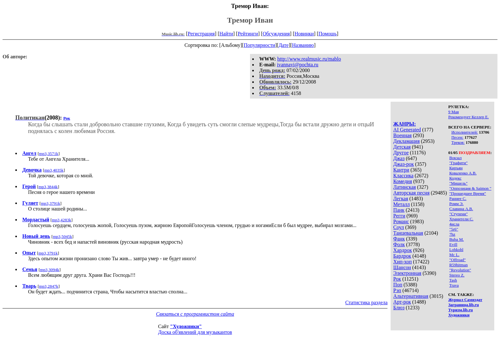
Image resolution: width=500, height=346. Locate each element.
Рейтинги (248, 33)
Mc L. (454, 254)
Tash (453, 280)
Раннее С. (458, 198)
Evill (453, 244)
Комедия (402, 181)
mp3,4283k (61, 219)
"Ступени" (458, 213)
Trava (454, 285)
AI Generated (407, 129)
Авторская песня (411, 192)
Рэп (397, 290)
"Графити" (458, 162)
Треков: (458, 142)
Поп (397, 284)
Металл (401, 204)
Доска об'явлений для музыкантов (195, 332)
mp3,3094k (49, 269)
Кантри (401, 170)
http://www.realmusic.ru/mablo (309, 59)
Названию (303, 45)
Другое (400, 152)
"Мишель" (458, 183)
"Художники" (186, 326)
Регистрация (201, 33)
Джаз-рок (403, 164)
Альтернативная (410, 296)
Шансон (402, 267)
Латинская (404, 187)
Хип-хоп (402, 261)
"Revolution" (460, 270)
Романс (401, 221)
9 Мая (453, 111)
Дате (283, 45)
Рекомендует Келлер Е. (468, 116)
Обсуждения (276, 33)
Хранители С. (461, 219)
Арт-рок (402, 302)
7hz (452, 234)
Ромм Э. (456, 203)
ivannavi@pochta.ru (298, 64)
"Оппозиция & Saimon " (470, 188)
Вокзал (455, 157)
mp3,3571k (48, 153)
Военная (402, 135)
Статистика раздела (366, 302)
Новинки (304, 33)
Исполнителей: (464, 132)
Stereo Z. (457, 275)
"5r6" (453, 229)
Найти (226, 33)
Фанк (399, 238)
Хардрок (402, 250)
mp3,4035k (53, 170)
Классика (403, 175)
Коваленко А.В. (463, 173)
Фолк (399, 244)
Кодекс (455, 178)
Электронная (407, 273)
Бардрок (402, 256)
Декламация (406, 141)
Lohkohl (456, 249)
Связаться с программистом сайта (195, 314)
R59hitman (458, 264)
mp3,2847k (48, 286)
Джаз (398, 158)
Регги (399, 215)
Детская (402, 147)
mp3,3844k (48, 186)
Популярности (259, 45)
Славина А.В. (461, 208)
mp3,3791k (50, 203)
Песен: (457, 137)
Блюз (398, 307)
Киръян (456, 168)
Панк (398, 210)
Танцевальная (408, 233)
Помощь (328, 33)
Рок (397, 279)
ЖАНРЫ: (404, 124)
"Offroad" (457, 259)
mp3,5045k (62, 236)
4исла (454, 224)
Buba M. (456, 239)
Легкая (400, 198)
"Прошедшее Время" (467, 193)
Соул (398, 227)
